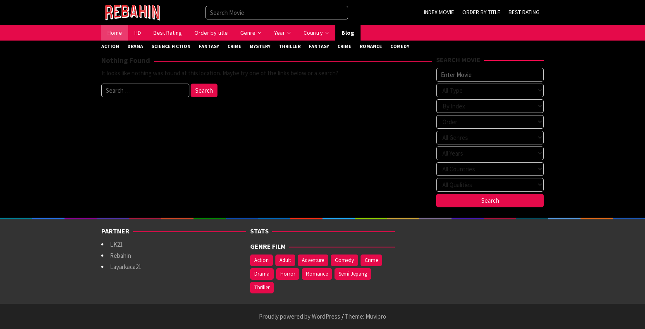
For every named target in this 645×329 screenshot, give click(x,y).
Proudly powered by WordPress (299, 316)
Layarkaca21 (125, 267)
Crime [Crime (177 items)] (371, 260)
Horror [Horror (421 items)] (287, 273)
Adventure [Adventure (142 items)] (313, 260)
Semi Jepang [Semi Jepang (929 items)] (353, 273)
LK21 (116, 244)
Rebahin (120, 255)
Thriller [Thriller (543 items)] (262, 287)
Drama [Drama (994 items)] (262, 273)
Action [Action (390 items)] (261, 260)
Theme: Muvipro (365, 316)
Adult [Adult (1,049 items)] (285, 260)
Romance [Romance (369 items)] (317, 273)
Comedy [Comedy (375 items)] (344, 260)
